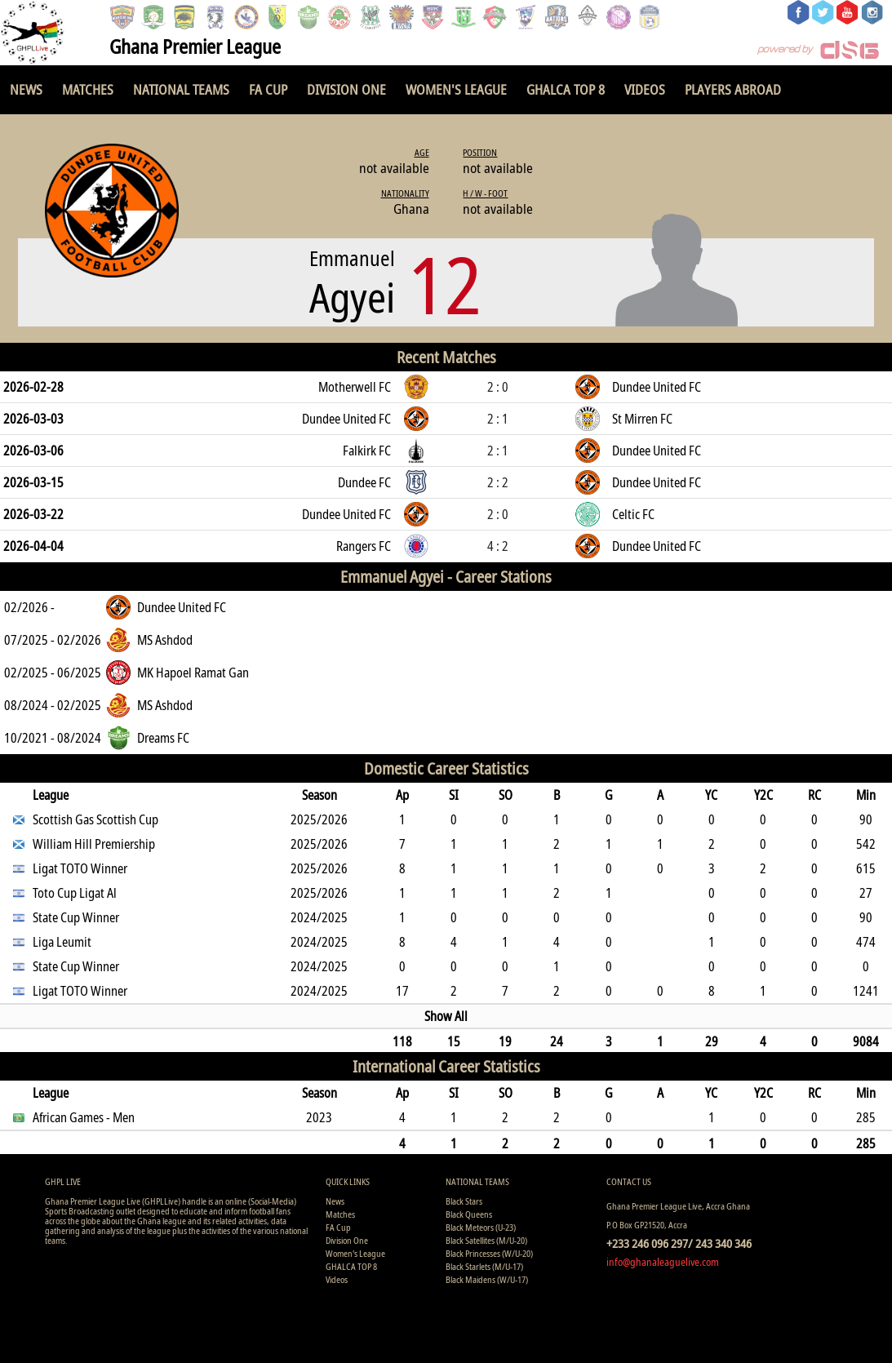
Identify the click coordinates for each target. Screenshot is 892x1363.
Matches (87, 89)
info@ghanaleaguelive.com (662, 1261)
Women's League (456, 89)
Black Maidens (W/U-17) (487, 1279)
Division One (346, 89)
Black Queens (469, 1214)
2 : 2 (497, 482)
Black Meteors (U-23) (481, 1227)
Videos (644, 89)
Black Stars (464, 1201)
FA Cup (268, 89)
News (26, 89)
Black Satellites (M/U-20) (486, 1240)
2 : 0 (497, 387)
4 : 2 (497, 546)
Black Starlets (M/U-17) (484, 1266)
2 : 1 (497, 419)
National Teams (181, 89)
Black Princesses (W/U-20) (489, 1253)
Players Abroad (733, 89)
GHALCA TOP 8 (565, 89)
